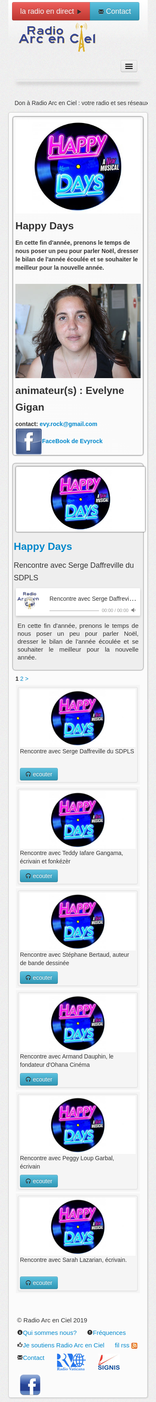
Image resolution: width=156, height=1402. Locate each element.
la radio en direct (51, 11)
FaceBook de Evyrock (59, 441)
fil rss (126, 1345)
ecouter (38, 774)
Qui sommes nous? (47, 1332)
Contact (114, 11)
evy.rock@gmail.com (68, 424)
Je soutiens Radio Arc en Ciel (60, 1345)
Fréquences (106, 1332)
